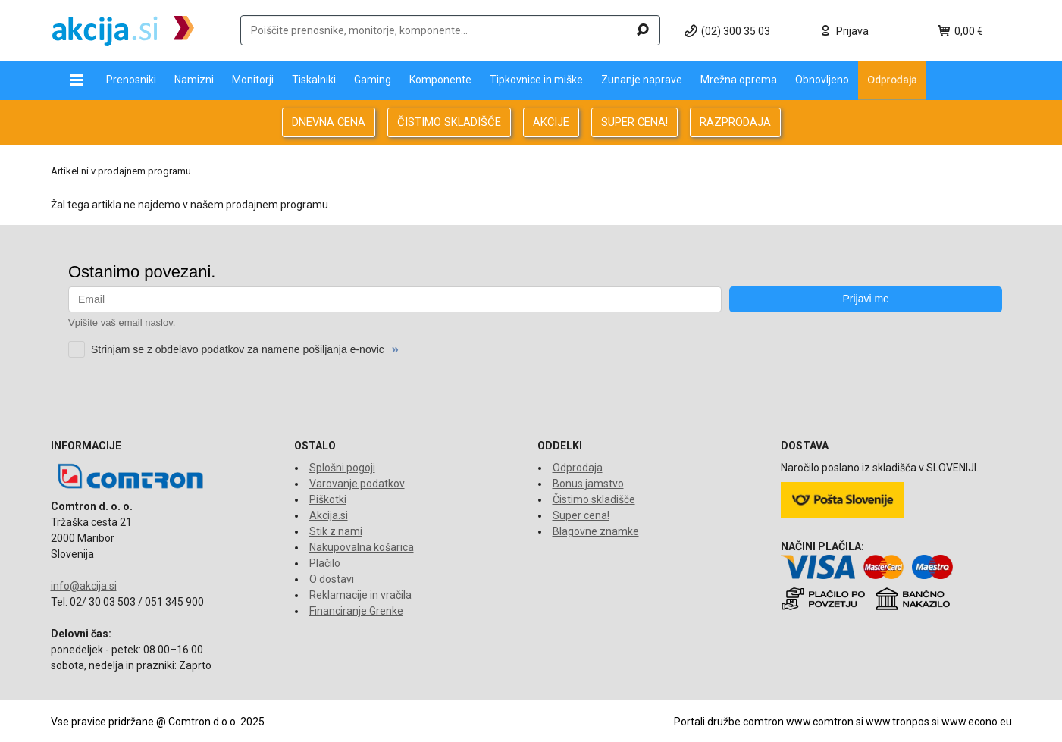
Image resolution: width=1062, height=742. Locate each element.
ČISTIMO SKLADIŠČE (449, 122)
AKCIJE (551, 122)
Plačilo (324, 563)
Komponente (440, 80)
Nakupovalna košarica (361, 547)
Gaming (372, 80)
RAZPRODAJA (735, 122)
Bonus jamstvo (588, 483)
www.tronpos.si (902, 721)
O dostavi (331, 579)
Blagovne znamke (596, 531)
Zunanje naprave (641, 80)
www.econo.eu (976, 721)
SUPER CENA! (634, 122)
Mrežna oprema (738, 80)
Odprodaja (892, 80)
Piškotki (327, 499)
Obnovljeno (822, 80)
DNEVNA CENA (328, 122)
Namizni (194, 80)
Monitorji (253, 80)
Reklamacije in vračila (360, 595)
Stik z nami (335, 531)
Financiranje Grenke (356, 611)
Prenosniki (131, 80)
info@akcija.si (84, 586)
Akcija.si (328, 515)
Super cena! (581, 515)
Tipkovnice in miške (536, 80)
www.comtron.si (824, 721)
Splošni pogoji (342, 468)
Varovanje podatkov (357, 483)
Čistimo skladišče (594, 499)
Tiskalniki (314, 80)
